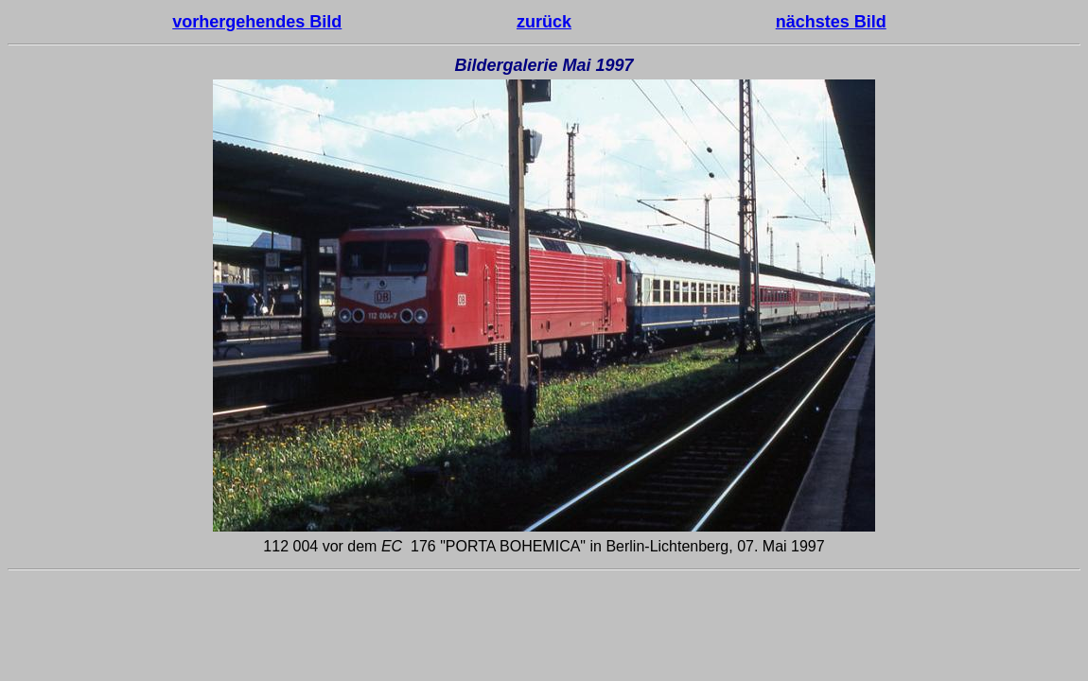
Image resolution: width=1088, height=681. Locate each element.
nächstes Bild (831, 21)
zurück (544, 21)
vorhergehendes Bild (257, 21)
